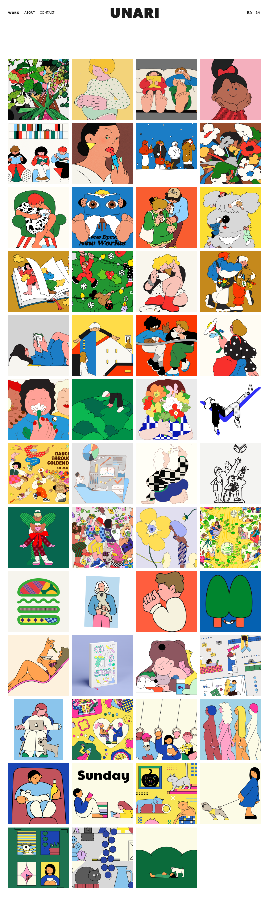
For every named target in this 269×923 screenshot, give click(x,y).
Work (13, 13)
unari (135, 12)
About (29, 13)
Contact (47, 13)
